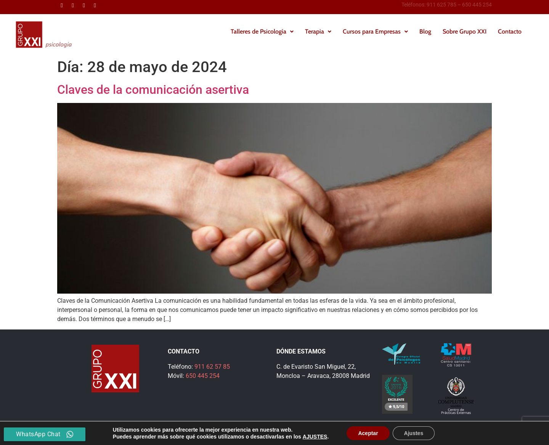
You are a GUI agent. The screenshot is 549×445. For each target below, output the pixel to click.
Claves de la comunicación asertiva (153, 89)
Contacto (510, 31)
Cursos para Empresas (375, 31)
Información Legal (373, 437)
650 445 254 (477, 5)
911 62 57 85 (212, 366)
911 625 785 (441, 5)
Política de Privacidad (318, 437)
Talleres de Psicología (262, 31)
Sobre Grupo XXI (464, 31)
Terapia (318, 31)
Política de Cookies (426, 437)
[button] (262, 31)
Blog (425, 31)
